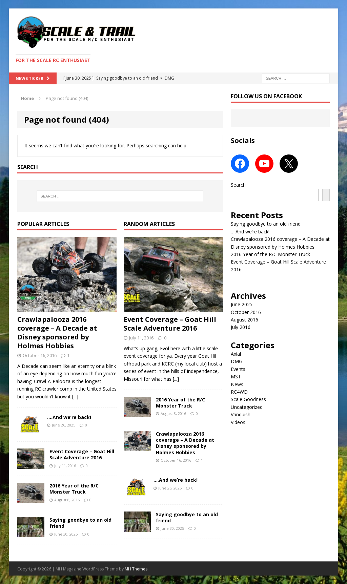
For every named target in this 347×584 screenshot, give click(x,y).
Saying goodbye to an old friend (80, 523)
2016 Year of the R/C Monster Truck (74, 488)
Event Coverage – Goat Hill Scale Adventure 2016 (81, 454)
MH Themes (136, 569)
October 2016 (246, 312)
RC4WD (239, 392)
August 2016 (244, 319)
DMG (236, 361)
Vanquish (240, 414)
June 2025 (241, 304)
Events (238, 369)
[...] (75, 396)
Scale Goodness (248, 399)
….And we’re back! (69, 417)
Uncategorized (247, 407)
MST (236, 376)
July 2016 (240, 327)
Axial (236, 354)
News (237, 384)
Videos (238, 422)
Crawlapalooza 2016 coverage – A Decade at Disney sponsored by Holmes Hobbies (57, 332)
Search (238, 185)
